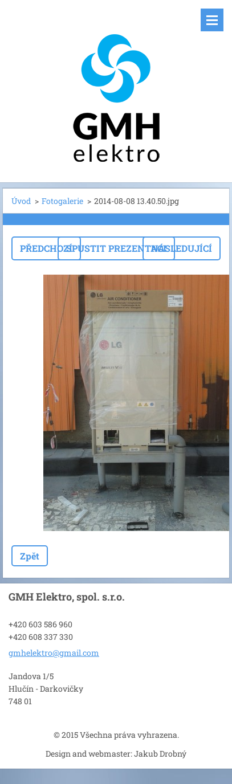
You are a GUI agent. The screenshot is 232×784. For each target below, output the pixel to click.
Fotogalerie (62, 200)
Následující (181, 248)
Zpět (29, 556)
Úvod (21, 200)
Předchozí (46, 248)
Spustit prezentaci (116, 248)
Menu (212, 20)
